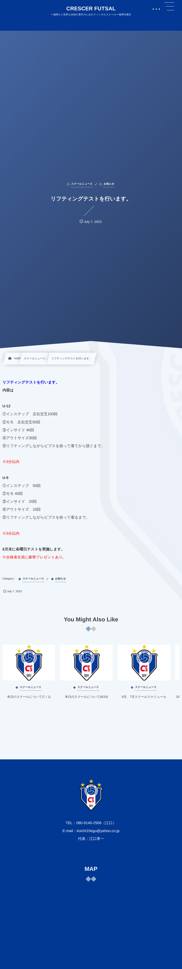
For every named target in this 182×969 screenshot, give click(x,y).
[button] (169, 6)
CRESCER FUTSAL (91, 8)
